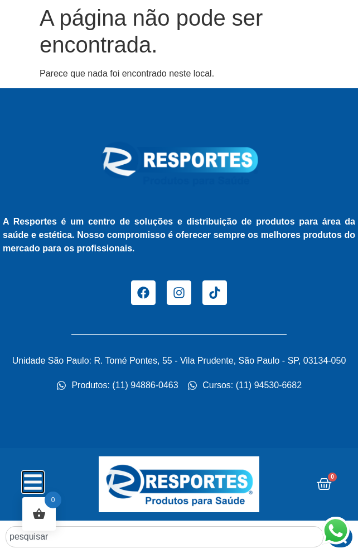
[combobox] (164, 536)
